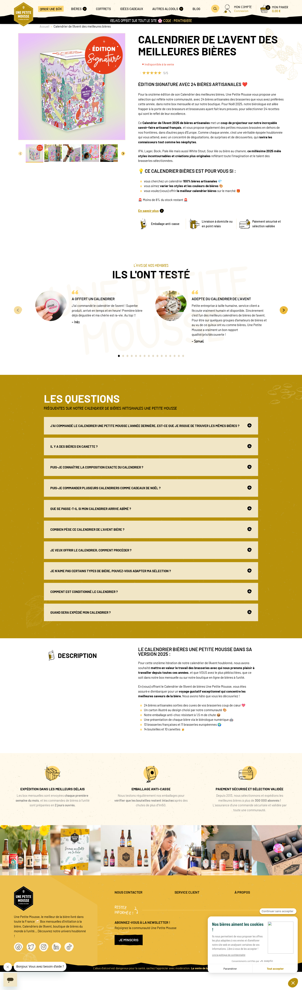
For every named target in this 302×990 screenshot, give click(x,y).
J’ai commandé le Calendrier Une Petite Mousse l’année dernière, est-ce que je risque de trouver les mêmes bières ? (151, 425)
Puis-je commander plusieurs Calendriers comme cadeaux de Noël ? (151, 488)
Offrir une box (51, 9)
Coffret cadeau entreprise (192, 916)
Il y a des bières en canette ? (151, 446)
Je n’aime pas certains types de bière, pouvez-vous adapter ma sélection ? (151, 571)
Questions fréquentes (189, 902)
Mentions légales (246, 902)
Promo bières (184, 909)
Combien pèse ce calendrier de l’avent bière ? (151, 529)
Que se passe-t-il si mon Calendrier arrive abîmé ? (151, 508)
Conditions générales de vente (255, 916)
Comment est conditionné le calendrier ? (151, 591)
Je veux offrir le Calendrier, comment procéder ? (151, 550)
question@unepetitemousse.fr (135, 902)
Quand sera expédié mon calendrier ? (151, 612)
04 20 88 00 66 (124, 914)
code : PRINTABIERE (177, 20)
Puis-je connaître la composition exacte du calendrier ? (151, 467)
